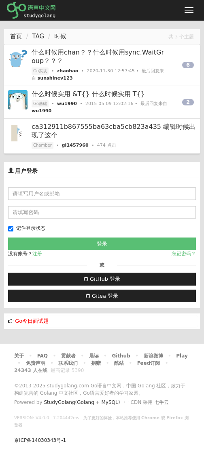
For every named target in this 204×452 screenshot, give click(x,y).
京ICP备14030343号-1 (40, 440)
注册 (37, 253)
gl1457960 (75, 145)
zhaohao (68, 71)
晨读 (94, 356)
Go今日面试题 (32, 321)
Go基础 (40, 103)
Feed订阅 (148, 363)
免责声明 (35, 363)
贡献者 (68, 356)
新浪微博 (153, 356)
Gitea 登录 (102, 296)
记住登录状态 (26, 228)
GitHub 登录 (102, 279)
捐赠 (96, 363)
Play (181, 356)
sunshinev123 (55, 78)
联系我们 (68, 363)
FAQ (42, 356)
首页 (16, 36)
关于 (19, 356)
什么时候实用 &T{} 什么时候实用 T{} (88, 94)
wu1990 (67, 103)
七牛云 (161, 402)
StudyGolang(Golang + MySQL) (82, 402)
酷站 (119, 363)
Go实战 (40, 71)
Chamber (42, 145)
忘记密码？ (184, 253)
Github (121, 356)
